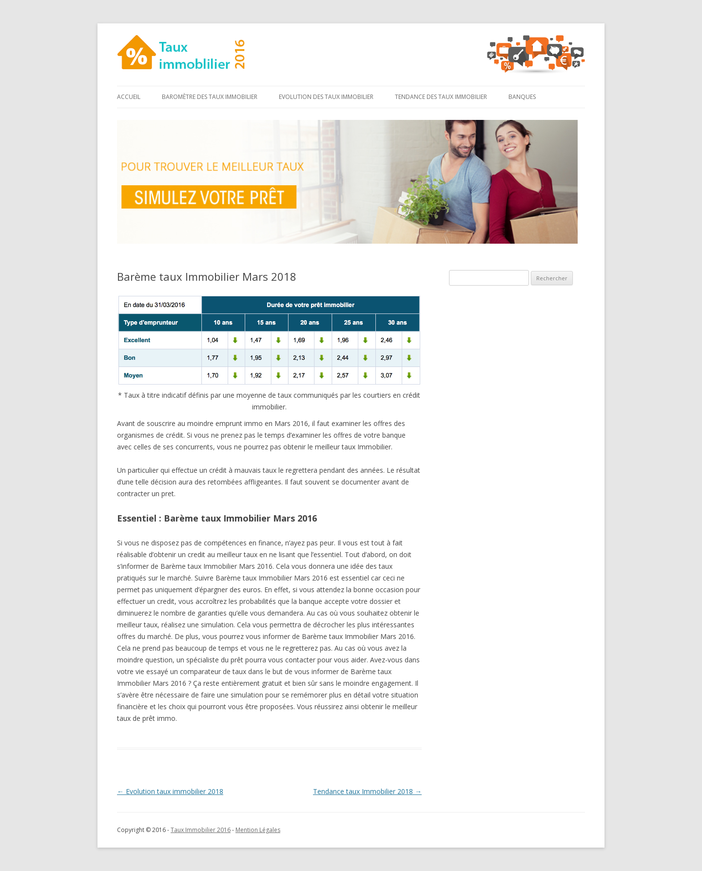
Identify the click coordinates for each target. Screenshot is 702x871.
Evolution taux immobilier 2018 (170, 791)
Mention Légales (257, 830)
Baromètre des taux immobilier (209, 97)
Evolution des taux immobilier (326, 97)
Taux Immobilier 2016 (201, 830)
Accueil (128, 97)
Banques (522, 97)
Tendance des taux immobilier (441, 97)
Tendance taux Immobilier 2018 (367, 791)
